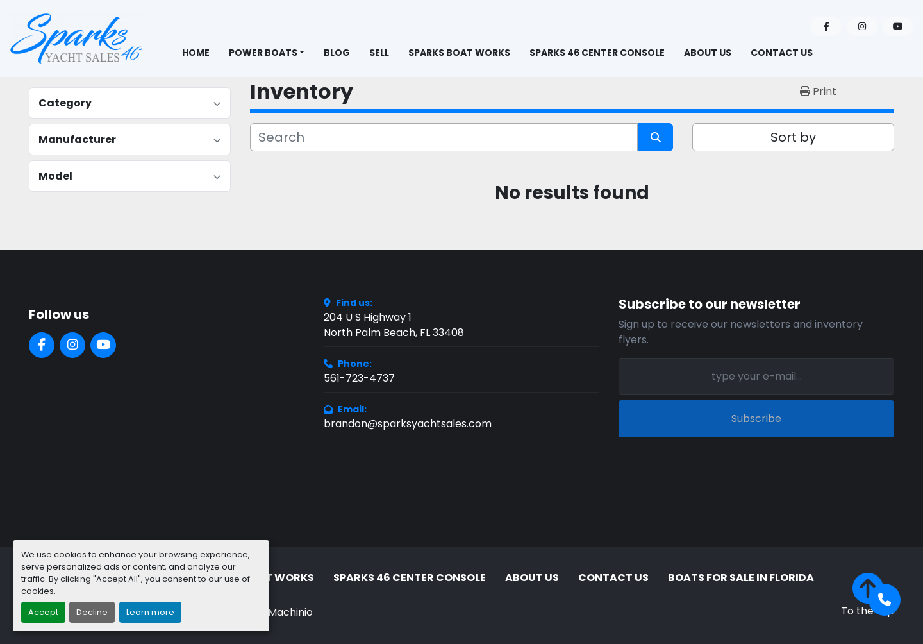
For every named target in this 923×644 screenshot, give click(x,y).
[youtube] (898, 26)
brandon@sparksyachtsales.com (408, 423)
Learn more (150, 612)
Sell (379, 52)
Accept (43, 612)
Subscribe (756, 418)
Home (196, 52)
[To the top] (867, 596)
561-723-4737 (359, 378)
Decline (92, 612)
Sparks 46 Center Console (597, 52)
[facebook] (826, 26)
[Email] (756, 376)
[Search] (444, 137)
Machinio (290, 612)
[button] (267, 53)
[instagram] (862, 26)
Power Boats (263, 52)
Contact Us (782, 52)
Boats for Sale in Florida (741, 578)
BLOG (337, 52)
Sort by (793, 137)
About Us (707, 52)
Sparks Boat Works (459, 52)
